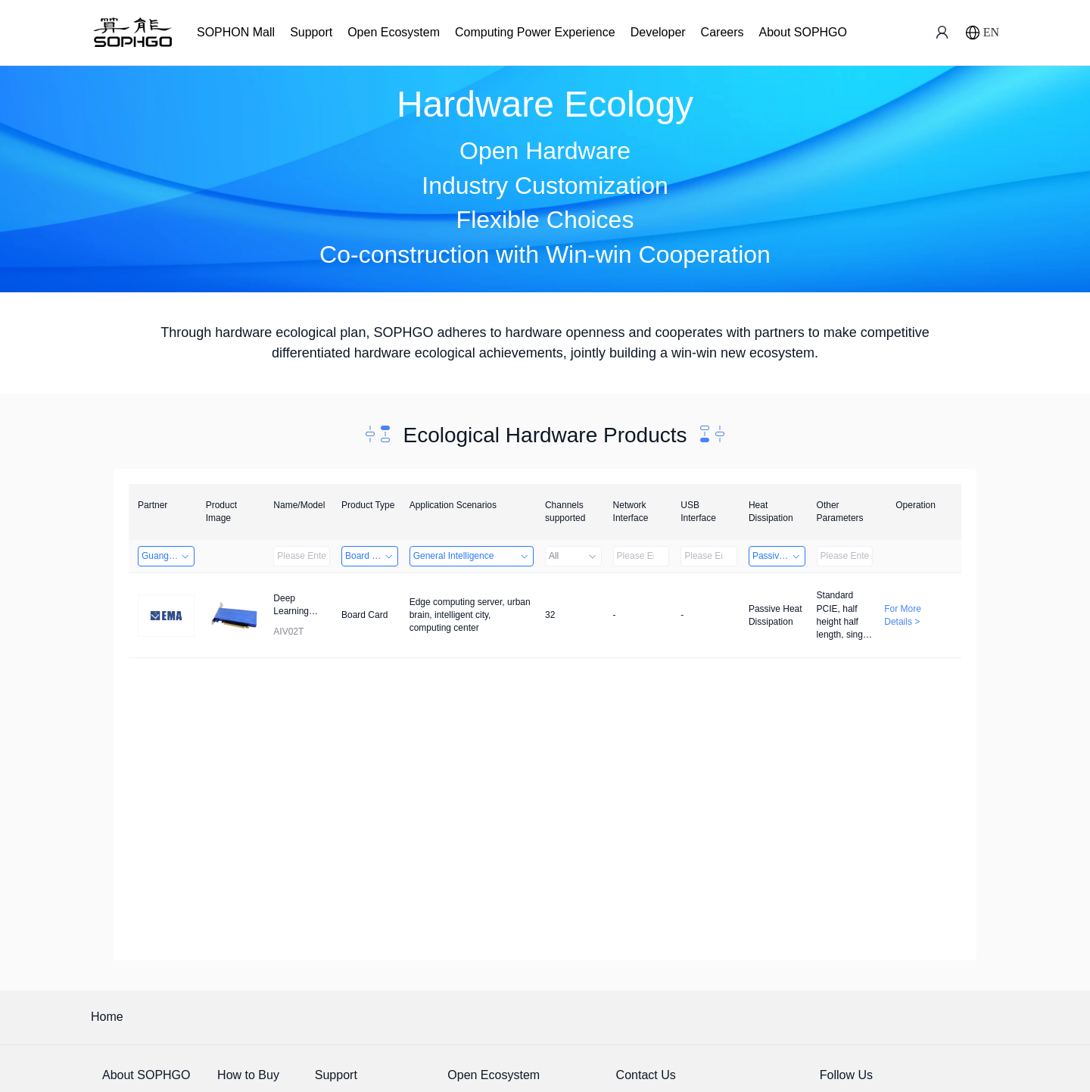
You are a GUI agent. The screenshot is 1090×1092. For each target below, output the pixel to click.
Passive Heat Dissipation (778, 556)
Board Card (369, 556)
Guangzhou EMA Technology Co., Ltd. (168, 556)
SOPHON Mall (236, 32)
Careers (722, 32)
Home (107, 1016)
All (573, 556)
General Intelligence (471, 556)
